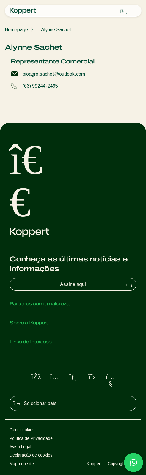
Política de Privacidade (31, 438)
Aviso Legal (20, 446)
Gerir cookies (22, 429)
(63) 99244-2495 (40, 85)
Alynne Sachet (56, 29)
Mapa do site (22, 463)
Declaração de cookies (31, 455)
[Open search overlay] (124, 11)
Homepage (16, 29)
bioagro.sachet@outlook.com (54, 74)
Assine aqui (97, 284)
